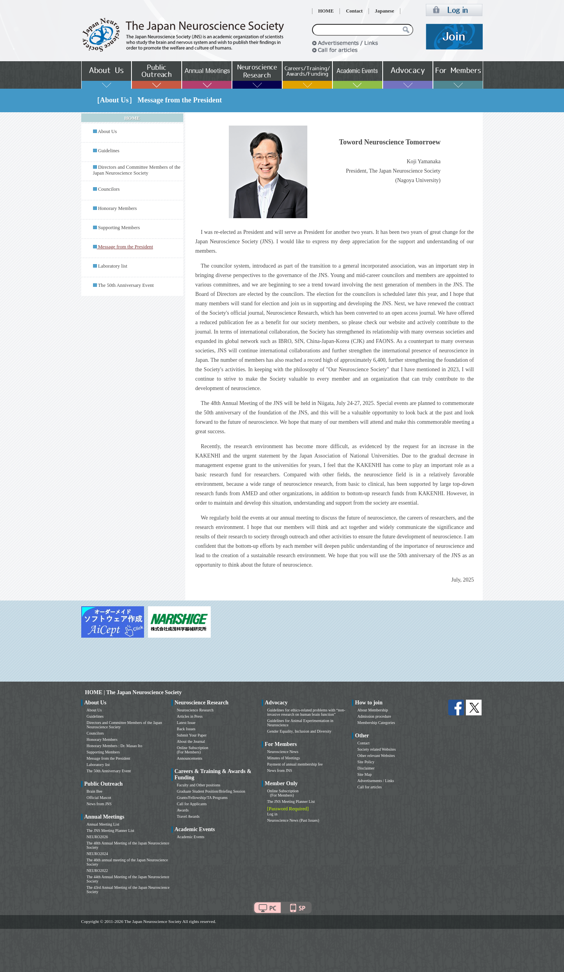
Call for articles (370, 787)
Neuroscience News (283, 752)
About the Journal (191, 741)
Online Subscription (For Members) (192, 750)
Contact (354, 11)
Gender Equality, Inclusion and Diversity (299, 731)
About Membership (373, 710)
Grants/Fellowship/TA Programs (202, 797)
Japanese (384, 11)
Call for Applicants (192, 804)
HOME (326, 11)
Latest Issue (186, 722)
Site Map (365, 774)
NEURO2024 (97, 854)
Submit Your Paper (192, 735)
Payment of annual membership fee (295, 764)
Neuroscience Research (195, 710)
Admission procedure (374, 716)
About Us (107, 131)
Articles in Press (190, 716)
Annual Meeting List (103, 824)
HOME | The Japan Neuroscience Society (133, 692)
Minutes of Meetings (283, 758)
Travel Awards (188, 816)
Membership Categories (376, 722)
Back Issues (186, 729)
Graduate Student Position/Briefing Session (211, 791)
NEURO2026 (97, 837)
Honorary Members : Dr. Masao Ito (114, 746)
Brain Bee (94, 791)
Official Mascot (99, 797)
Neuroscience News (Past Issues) (293, 820)
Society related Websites (377, 749)
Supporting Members (119, 227)
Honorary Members (117, 208)
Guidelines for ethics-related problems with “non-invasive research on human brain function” (306, 712)
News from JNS (99, 804)
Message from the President (108, 758)
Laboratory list (113, 266)
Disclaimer (366, 768)
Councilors (109, 189)
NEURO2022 (97, 870)
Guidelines (109, 150)
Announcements (190, 758)
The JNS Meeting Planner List (111, 830)
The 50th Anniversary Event (125, 285)
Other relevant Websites (376, 755)
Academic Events (190, 837)
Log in (272, 814)
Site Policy (366, 762)
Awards (183, 810)
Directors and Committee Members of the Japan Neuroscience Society (137, 170)
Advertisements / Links (376, 781)
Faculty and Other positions (199, 785)
